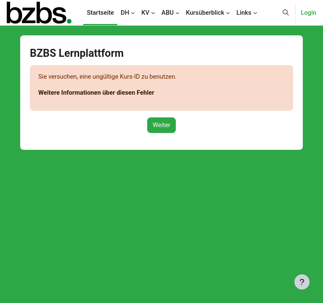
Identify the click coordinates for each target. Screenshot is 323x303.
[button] (286, 12)
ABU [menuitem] (168, 12)
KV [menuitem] (145, 12)
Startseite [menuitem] (100, 12)
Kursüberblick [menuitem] (205, 12)
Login (308, 12)
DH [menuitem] (125, 12)
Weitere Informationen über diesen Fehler (96, 92)
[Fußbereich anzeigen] (302, 282)
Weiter (161, 125)
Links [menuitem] (243, 12)
